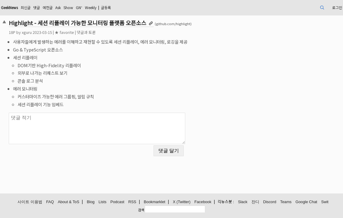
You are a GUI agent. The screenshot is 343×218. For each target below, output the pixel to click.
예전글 (91, 7)
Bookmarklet (154, 202)
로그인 (302, 7)
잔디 (255, 202)
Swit (324, 202)
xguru (60, 32)
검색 (141, 209)
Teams (286, 202)
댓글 (78, 7)
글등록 (160, 7)
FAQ (50, 202)
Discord (269, 202)
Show (115, 7)
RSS (132, 202)
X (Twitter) (181, 202)
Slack (242, 202)
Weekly (141, 7)
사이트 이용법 (30, 202)
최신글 (66, 7)
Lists (102, 202)
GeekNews (46, 7)
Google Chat (306, 202)
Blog (91, 202)
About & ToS (68, 202)
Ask (103, 7)
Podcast (117, 202)
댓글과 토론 (119, 32)
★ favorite (97, 32)
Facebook (202, 202)
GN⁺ (127, 7)
